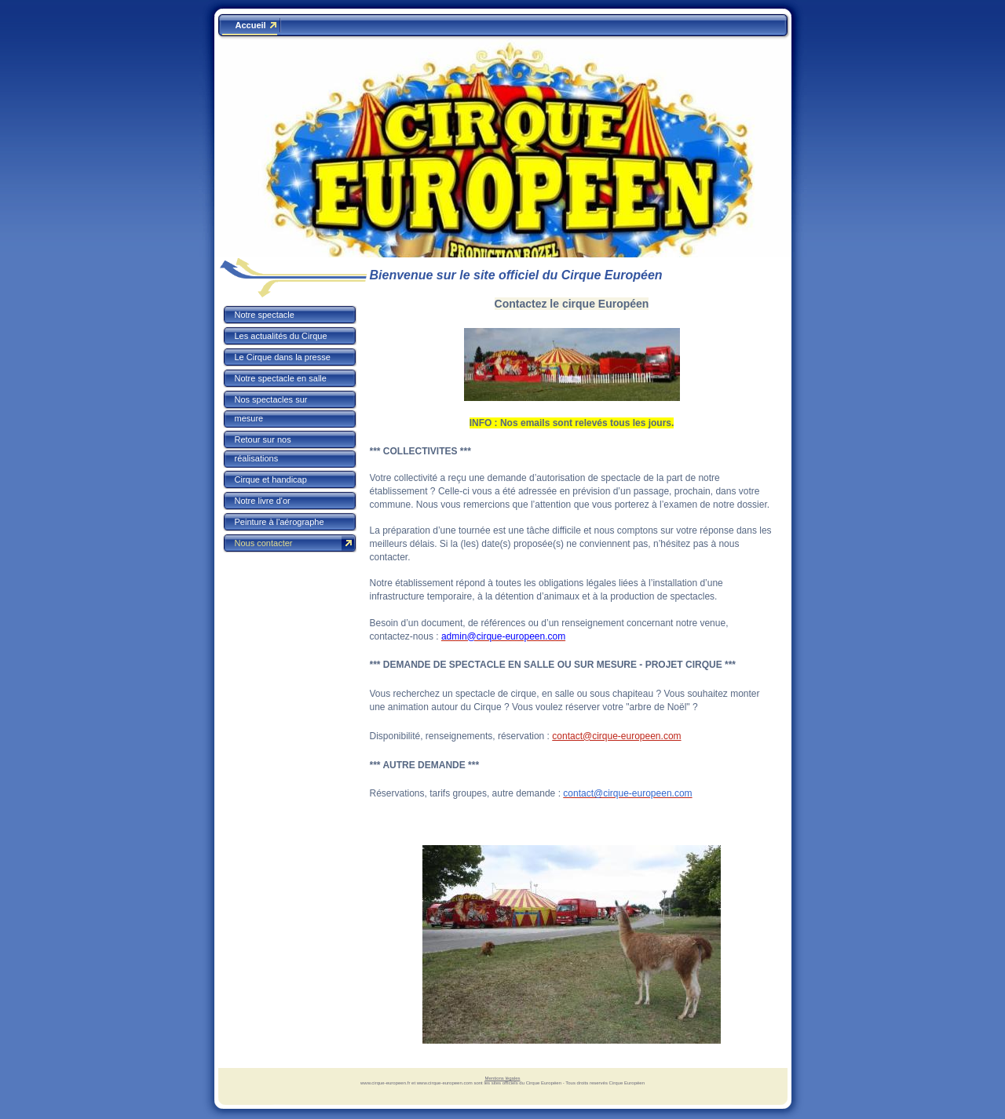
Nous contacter (264, 543)
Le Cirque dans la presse (283, 357)
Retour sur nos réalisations (263, 449)
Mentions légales (502, 1078)
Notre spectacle (264, 314)
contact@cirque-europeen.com (616, 736)
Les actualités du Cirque (281, 336)
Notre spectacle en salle (281, 378)
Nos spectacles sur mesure (271, 409)
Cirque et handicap (271, 479)
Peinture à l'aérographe (279, 522)
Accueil (251, 25)
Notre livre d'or (263, 500)
